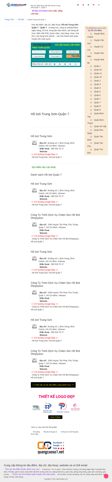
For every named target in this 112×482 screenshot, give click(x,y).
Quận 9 (94, 109)
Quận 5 (94, 91)
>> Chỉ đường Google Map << (44, 154)
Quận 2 (94, 80)
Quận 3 (94, 84)
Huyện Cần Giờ (95, 42)
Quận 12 (95, 77)
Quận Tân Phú (95, 144)
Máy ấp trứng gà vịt (50, 432)
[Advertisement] (56, 89)
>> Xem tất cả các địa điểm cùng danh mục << (53, 385)
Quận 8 (94, 106)
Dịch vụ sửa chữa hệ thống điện (44, 427)
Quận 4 (94, 88)
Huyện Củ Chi (95, 48)
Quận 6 (94, 95)
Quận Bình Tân (95, 115)
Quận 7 (94, 99)
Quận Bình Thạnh (95, 121)
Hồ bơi (21, 19)
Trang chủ (9, 19)
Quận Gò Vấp (97, 126)
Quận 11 (95, 73)
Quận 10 (95, 69)
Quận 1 (94, 66)
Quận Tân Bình (95, 138)
